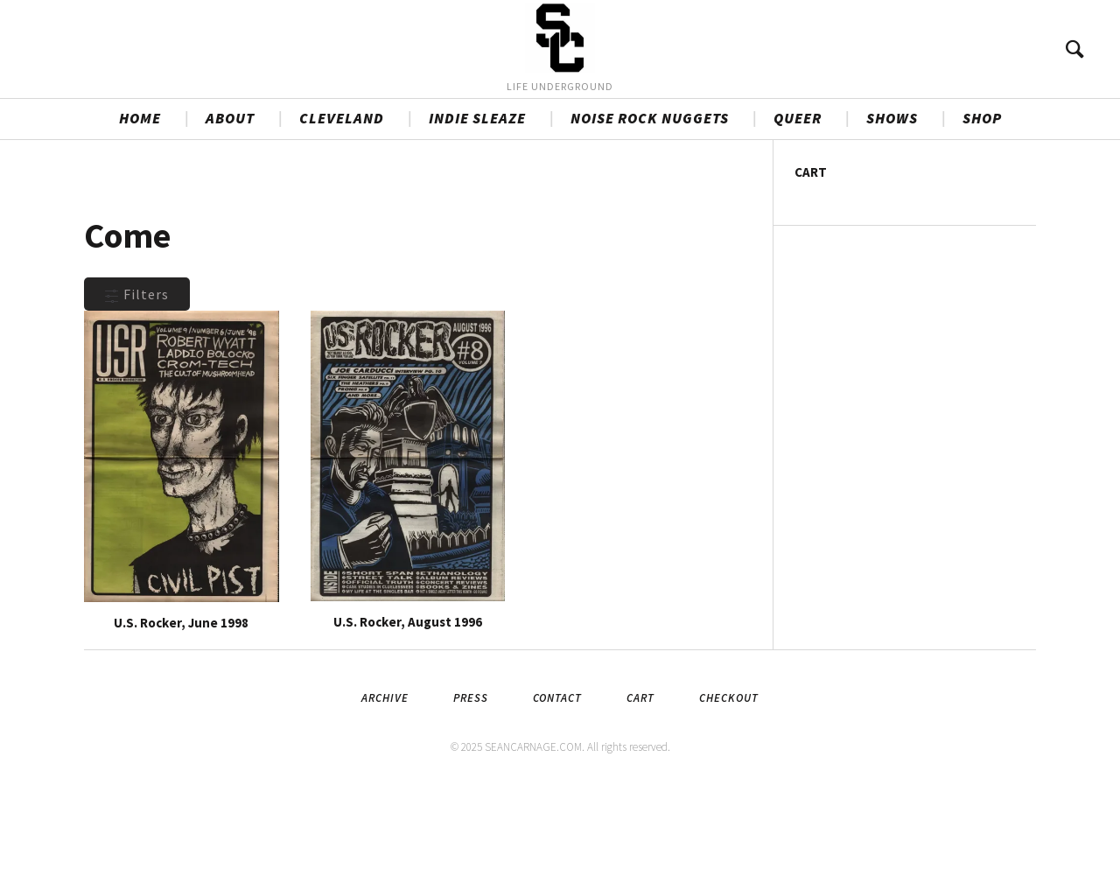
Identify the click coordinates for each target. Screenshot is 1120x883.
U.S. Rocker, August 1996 (407, 714)
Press (470, 790)
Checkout (729, 790)
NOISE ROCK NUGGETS (649, 211)
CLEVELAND (341, 211)
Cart (640, 790)
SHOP (982, 211)
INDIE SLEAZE (477, 211)
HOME (140, 211)
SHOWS (892, 211)
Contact (557, 790)
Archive (385, 790)
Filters (137, 387)
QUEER (798, 211)
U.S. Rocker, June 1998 (181, 715)
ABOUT (230, 211)
